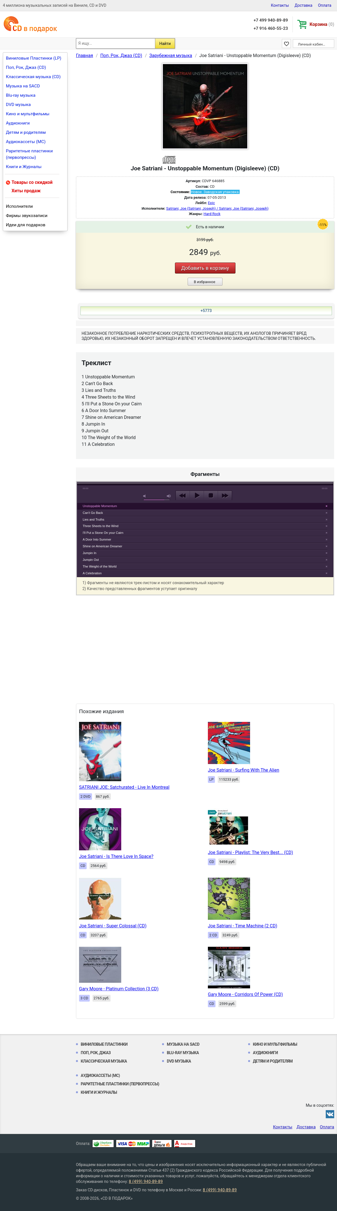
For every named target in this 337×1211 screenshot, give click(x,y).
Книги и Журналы (24, 166)
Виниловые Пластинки (104, 1044)
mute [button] (145, 496)
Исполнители (19, 206)
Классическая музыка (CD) (33, 76)
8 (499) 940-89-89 (146, 1181)
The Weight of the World (99, 566)
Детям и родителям (26, 132)
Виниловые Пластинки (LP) (33, 58)
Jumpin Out (91, 559)
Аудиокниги (18, 123)
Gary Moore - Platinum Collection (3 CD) (119, 988)
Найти (165, 43)
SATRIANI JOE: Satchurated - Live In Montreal (124, 787)
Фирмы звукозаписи (27, 215)
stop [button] (211, 495)
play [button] (205, 444)
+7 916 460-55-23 (270, 28)
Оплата (324, 5)
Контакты (280, 5)
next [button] (225, 495)
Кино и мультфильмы (28, 113)
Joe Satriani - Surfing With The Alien (243, 770)
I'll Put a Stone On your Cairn (103, 532)
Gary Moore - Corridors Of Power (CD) (245, 994)
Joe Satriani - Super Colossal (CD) (113, 925)
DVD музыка (18, 104)
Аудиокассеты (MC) (26, 141)
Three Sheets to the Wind (100, 526)
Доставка (303, 5)
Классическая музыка (104, 1061)
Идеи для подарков (25, 224)
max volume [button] (169, 496)
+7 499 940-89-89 (270, 20)
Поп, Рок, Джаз (96, 1052)
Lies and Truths (93, 519)
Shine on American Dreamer (102, 546)
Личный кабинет (312, 44)
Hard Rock (212, 214)
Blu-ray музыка (20, 95)
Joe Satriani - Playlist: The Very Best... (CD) (250, 852)
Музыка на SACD (23, 86)
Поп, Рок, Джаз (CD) (26, 67)
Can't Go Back (93, 512)
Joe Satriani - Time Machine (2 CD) (242, 925)
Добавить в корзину (205, 268)
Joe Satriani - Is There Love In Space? (116, 856)
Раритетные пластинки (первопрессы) (29, 154)
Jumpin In (89, 553)
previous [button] (183, 495)
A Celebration (92, 573)
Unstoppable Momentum (100, 506)
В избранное (204, 282)
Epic (211, 203)
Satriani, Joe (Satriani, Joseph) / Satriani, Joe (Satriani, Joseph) (217, 208)
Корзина (322, 24)
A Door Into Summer (97, 539)
